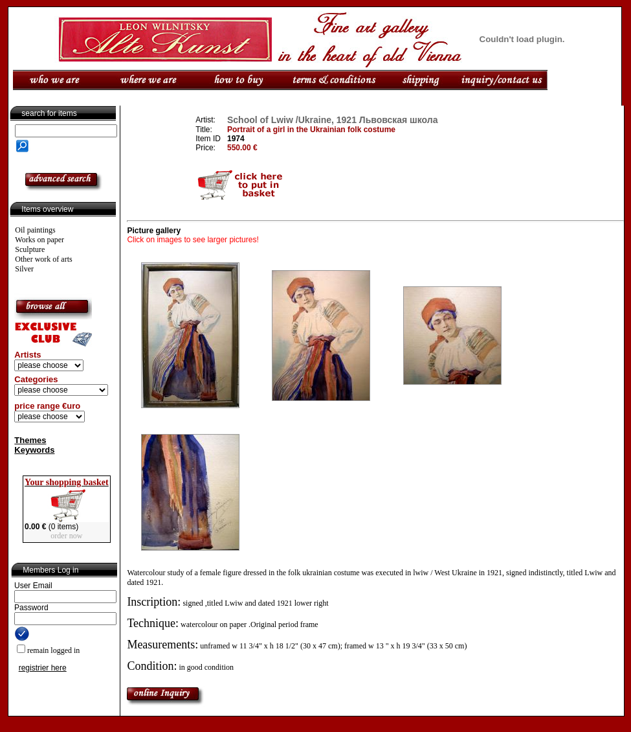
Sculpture (30, 249)
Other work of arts (43, 259)
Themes (30, 440)
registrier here (43, 667)
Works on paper (39, 239)
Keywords (34, 450)
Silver (24, 268)
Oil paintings (35, 229)
